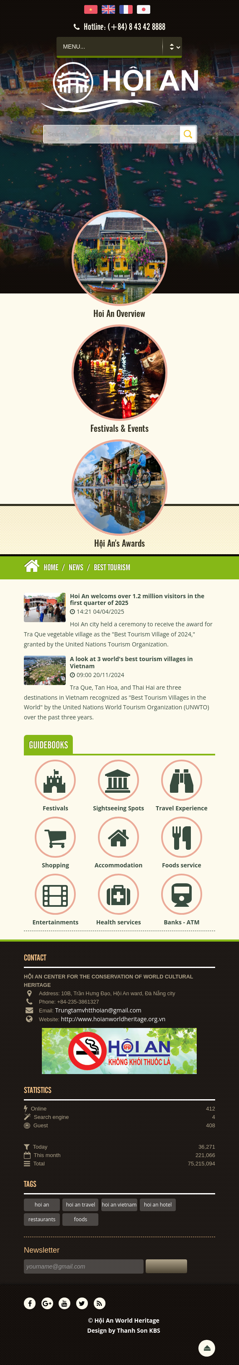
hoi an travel (80, 1204)
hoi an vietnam (119, 1204)
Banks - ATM (181, 922)
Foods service (181, 865)
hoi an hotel (158, 1204)
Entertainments (55, 922)
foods (80, 1219)
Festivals (55, 808)
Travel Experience (182, 808)
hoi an (42, 1204)
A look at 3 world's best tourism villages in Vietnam (131, 662)
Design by (123, 1330)
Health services (118, 922)
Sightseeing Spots (118, 808)
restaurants (42, 1219)
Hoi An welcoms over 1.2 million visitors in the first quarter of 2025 (137, 599)
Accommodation (118, 865)
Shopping (55, 865)
